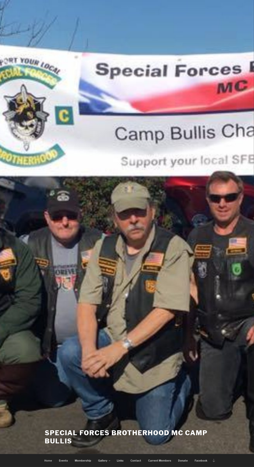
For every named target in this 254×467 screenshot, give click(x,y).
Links (120, 460)
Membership (83, 460)
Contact (135, 460)
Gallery (104, 460)
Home (48, 460)
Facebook (201, 460)
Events (63, 460)
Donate (183, 460)
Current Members (159, 460)
